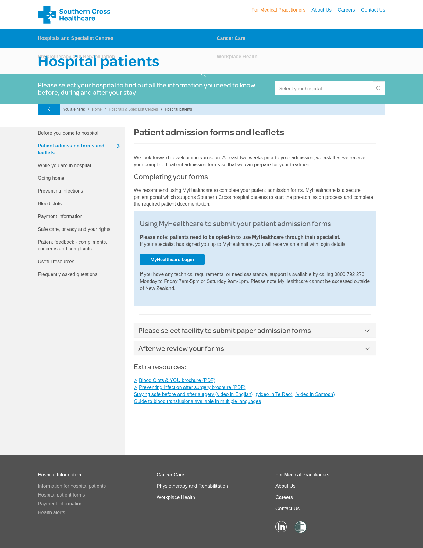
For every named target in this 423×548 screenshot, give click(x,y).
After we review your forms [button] (181, 348)
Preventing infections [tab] (60, 190)
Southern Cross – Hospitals (75, 14)
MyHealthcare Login (172, 259)
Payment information (60, 503)
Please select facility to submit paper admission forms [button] (224, 330)
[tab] (255, 330)
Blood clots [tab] (50, 203)
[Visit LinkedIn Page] (281, 527)
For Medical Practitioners (278, 9)
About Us (321, 9)
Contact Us (373, 9)
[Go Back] (49, 109)
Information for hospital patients (72, 486)
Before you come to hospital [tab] (68, 133)
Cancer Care (231, 38)
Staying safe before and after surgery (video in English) (193, 394)
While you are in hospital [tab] (64, 165)
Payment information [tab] (60, 216)
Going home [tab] (51, 178)
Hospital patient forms (61, 494)
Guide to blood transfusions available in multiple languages (197, 401)
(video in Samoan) (315, 394)
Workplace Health (237, 56)
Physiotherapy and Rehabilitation (76, 56)
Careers (346, 9)
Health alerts (51, 512)
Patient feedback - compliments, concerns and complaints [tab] (72, 245)
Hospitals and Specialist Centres (75, 38)
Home (97, 109)
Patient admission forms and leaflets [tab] (71, 149)
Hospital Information (59, 474)
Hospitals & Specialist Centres (133, 109)
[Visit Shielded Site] (300, 527)
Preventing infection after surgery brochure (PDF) (192, 387)
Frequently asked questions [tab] (68, 274)
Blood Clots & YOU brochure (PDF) (177, 380)
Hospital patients (178, 109)
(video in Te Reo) (274, 394)
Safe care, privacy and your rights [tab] (74, 229)
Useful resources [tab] (56, 261)
